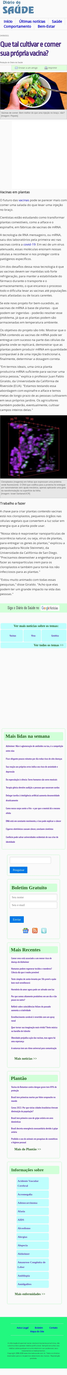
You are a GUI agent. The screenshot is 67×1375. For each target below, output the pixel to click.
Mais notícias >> (25, 1058)
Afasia (21, 1211)
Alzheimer (24, 1253)
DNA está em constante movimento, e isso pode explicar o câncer (33, 821)
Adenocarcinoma (27, 1202)
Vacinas (13, 635)
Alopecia (23, 1245)
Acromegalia (25, 1194)
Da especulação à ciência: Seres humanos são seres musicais (31, 779)
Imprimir (52, 67)
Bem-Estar (46, 26)
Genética (55, 635)
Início (8, 21)
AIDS (21, 1219)
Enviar (17, 919)
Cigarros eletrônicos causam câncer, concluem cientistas (29, 829)
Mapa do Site (37, 1331)
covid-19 (29, 244)
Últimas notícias (32, 21)
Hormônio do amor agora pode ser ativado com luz (32, 989)
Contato (53, 1327)
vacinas (24, 200)
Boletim (39, 1327)
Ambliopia (24, 1275)
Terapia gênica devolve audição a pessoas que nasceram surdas (33, 787)
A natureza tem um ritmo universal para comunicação (34, 1048)
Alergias (22, 1236)
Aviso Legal (22, 1327)
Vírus (33, 635)
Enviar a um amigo (28, 67)
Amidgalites (24, 1284)
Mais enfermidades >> (30, 1294)
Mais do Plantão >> (27, 1149)
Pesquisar (18, 870)
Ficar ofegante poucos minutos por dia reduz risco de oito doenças (34, 758)
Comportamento (17, 26)
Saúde (57, 21)
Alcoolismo (24, 1228)
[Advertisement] (33, 155)
